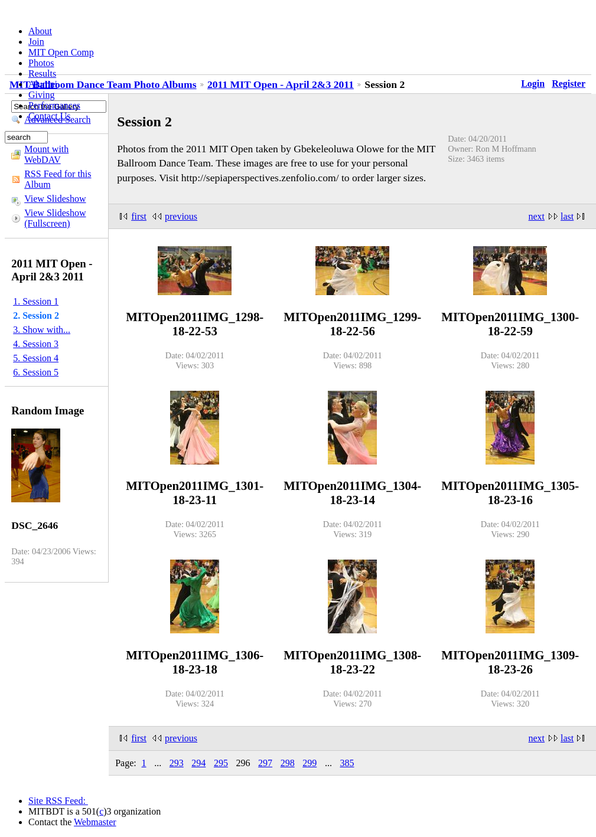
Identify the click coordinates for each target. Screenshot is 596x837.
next (537, 216)
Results (42, 73)
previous (181, 216)
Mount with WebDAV (46, 154)
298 (288, 763)
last (567, 216)
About (40, 31)
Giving (41, 95)
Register (568, 84)
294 (198, 763)
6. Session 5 (35, 372)
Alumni (42, 84)
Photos (41, 63)
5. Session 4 (35, 358)
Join (36, 42)
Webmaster (95, 822)
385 (347, 763)
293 (177, 763)
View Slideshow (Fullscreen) (55, 218)
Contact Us (49, 116)
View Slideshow (55, 199)
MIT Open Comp (61, 52)
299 (309, 763)
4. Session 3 (35, 344)
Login (533, 84)
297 (265, 763)
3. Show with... (41, 330)
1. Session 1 (35, 301)
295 (221, 763)
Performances (54, 105)
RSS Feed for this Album (57, 179)
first (138, 216)
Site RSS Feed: (58, 801)
